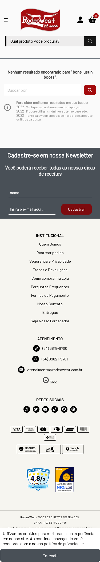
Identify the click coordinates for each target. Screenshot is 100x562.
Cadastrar (76, 209)
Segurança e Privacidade (50, 261)
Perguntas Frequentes (50, 286)
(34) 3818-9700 (50, 348)
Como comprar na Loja (50, 278)
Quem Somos (50, 244)
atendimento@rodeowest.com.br (50, 369)
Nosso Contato (50, 304)
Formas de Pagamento (50, 295)
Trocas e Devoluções (50, 269)
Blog (50, 380)
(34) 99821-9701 (50, 359)
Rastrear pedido (50, 252)
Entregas (50, 312)
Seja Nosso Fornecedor (50, 321)
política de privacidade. (64, 543)
